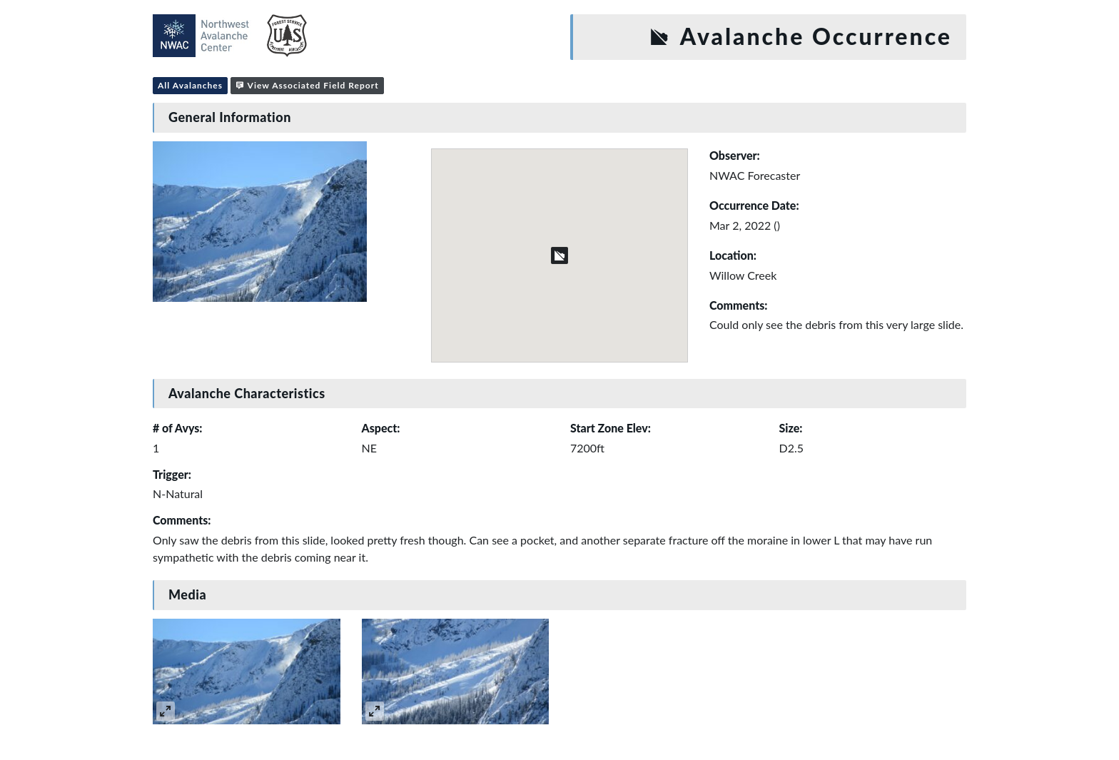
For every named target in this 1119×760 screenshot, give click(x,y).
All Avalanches (190, 85)
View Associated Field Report (307, 85)
